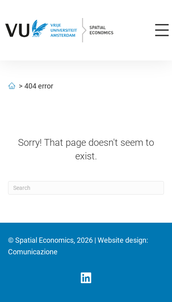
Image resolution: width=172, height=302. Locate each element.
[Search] (86, 188)
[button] (86, 278)
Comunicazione (33, 252)
